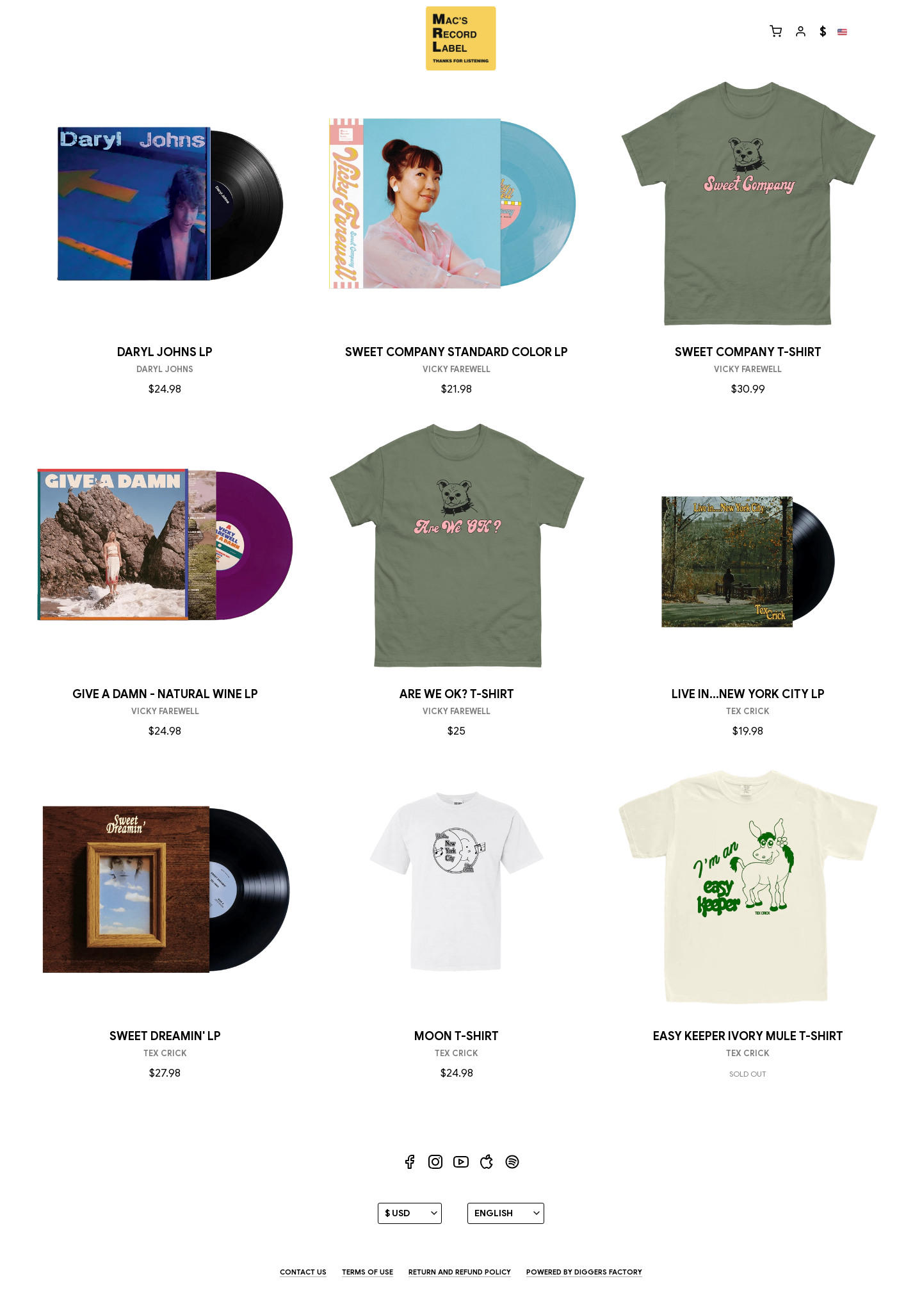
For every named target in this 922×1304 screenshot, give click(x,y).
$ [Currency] (823, 31)
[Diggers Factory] (460, 38)
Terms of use (367, 1271)
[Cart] (775, 32)
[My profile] (800, 32)
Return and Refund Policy (459, 1271)
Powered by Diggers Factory (584, 1271)
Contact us (303, 1271)
